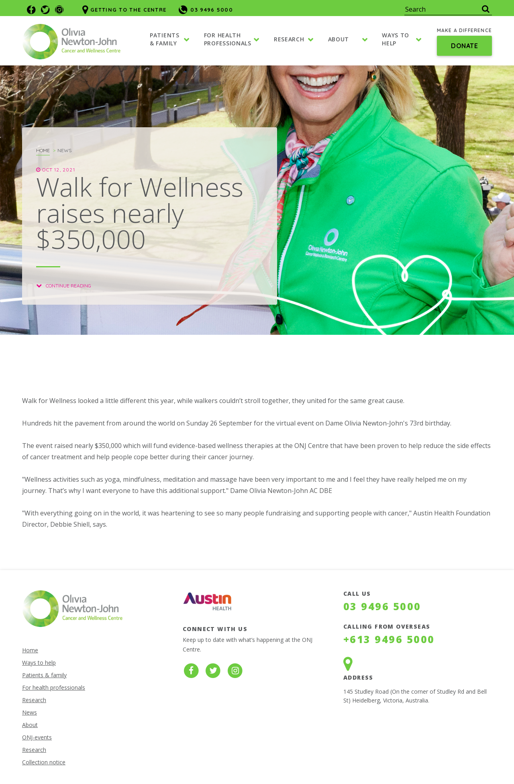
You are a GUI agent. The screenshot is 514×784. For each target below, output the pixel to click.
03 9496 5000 (382, 606)
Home (43, 150)
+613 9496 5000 (389, 639)
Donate (464, 46)
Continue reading (63, 286)
